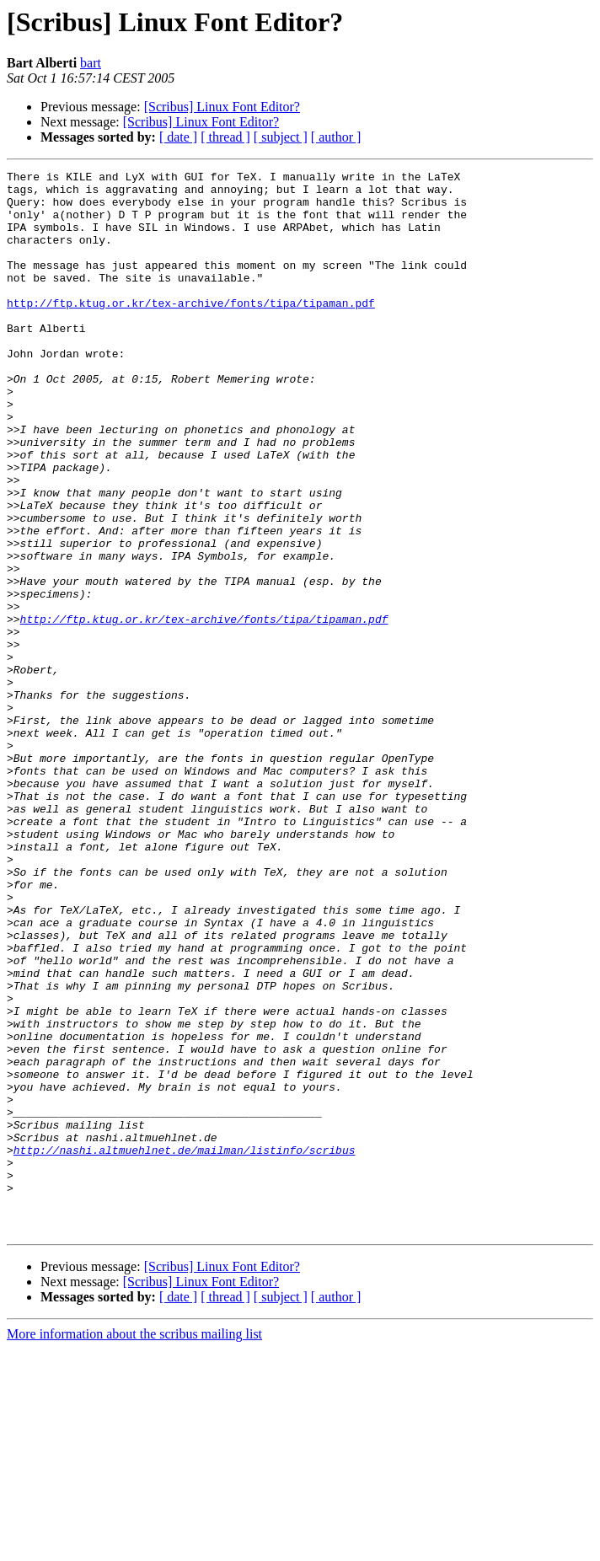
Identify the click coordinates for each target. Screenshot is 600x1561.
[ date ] (178, 137)
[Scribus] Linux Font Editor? (222, 106)
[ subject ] (281, 137)
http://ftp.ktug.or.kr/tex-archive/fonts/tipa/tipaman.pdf (191, 330)
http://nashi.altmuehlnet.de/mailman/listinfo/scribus (184, 1346)
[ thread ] (225, 137)
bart (90, 63)
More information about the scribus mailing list (134, 1546)
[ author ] (336, 137)
